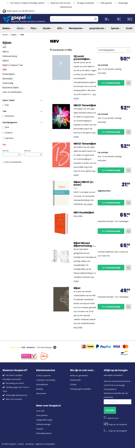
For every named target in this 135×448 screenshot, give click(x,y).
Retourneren (41, 393)
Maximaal (33, 153)
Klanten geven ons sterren (18, 11)
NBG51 (5, 60)
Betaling (39, 389)
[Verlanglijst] (119, 19)
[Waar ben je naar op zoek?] (71, 19)
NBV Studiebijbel (84, 212)
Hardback (9, 132)
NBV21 (5, 51)
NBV (4, 69)
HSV (4, 47)
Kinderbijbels (8, 74)
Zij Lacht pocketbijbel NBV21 (81, 57)
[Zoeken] (95, 19)
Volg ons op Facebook (115, 424)
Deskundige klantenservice (16, 395)
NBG (7, 105)
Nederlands (9, 116)
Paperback (9, 138)
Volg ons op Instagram (115, 431)
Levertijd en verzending (45, 380)
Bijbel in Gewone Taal (12, 65)
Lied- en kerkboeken (12, 92)
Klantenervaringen (43, 424)
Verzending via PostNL (15, 383)
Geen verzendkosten (13, 162)
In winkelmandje (111, 83)
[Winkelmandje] (130, 19)
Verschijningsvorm (22, 122)
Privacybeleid (109, 389)
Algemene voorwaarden (45, 444)
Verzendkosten (42, 384)
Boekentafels (75, 380)
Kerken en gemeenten (79, 375)
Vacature (39, 429)
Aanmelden (109, 410)
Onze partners (42, 415)
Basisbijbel (7, 78)
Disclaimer (30, 444)
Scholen (73, 384)
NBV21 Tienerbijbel (85, 105)
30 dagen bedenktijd (84, 3)
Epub (7, 127)
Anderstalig (7, 83)
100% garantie (104, 3)
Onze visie (40, 411)
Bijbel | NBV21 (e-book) (84, 183)
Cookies (20, 444)
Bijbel (77, 288)
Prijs (4, 144)
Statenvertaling (9, 56)
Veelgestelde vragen (44, 420)
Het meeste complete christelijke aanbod (26, 3)
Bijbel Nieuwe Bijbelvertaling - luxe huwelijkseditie (84, 244)
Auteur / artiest (22, 100)
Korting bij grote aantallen (80, 389)
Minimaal (11, 153)
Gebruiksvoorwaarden (112, 393)
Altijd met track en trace (59, 3)
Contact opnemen (43, 375)
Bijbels (6, 43)
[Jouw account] (107, 19)
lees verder (88, 204)
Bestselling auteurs (44, 433)
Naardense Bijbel (10, 87)
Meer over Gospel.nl (14, 399)
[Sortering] (114, 50)
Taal (22, 111)
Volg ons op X (111, 418)
